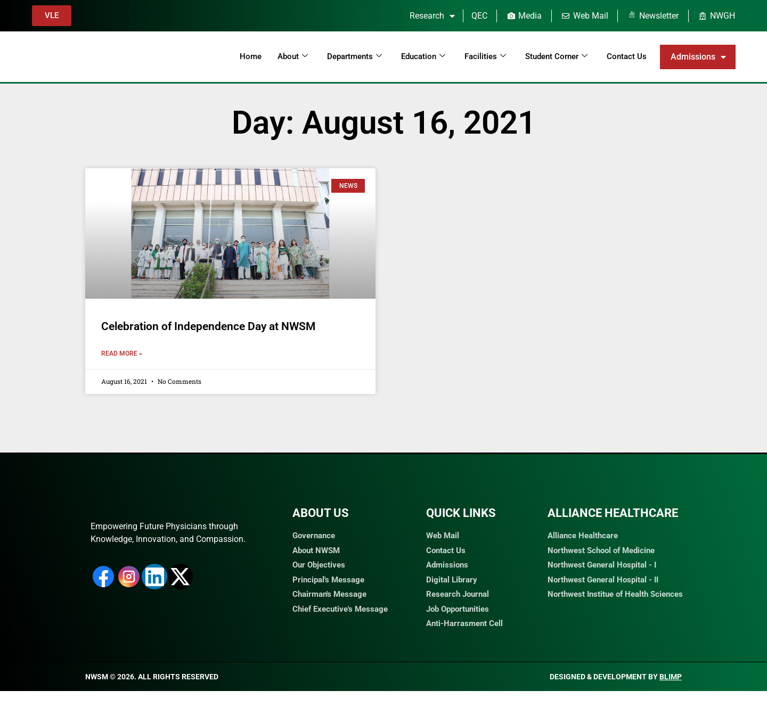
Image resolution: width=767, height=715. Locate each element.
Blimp (670, 700)
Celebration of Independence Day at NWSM (208, 326)
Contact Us (627, 56)
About (293, 56)
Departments (354, 56)
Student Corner (556, 56)
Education (423, 56)
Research (432, 16)
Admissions (698, 57)
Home (251, 56)
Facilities (485, 56)
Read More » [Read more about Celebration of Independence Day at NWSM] (121, 353)
